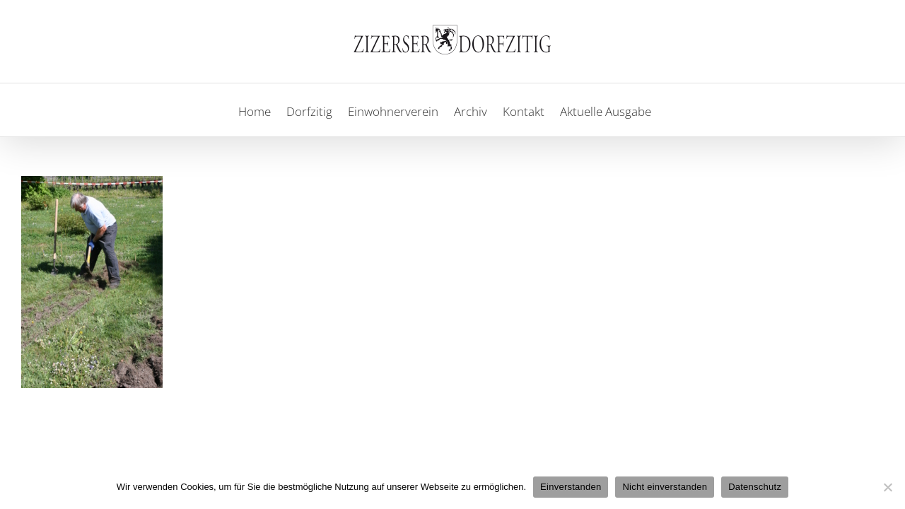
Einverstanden (570, 486)
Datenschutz (754, 486)
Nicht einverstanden (664, 486)
